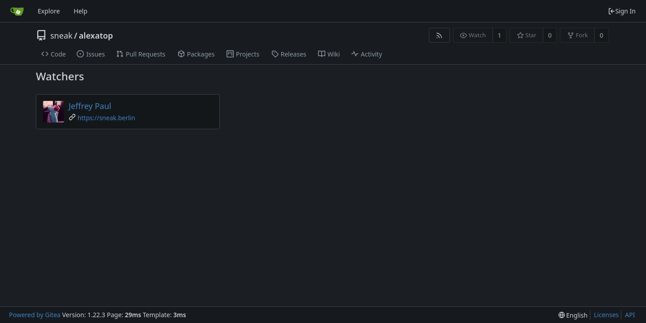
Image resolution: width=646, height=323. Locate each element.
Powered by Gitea (35, 314)
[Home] (17, 11)
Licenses (606, 314)
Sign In (622, 11)
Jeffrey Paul (90, 105)
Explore (49, 11)
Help (80, 11)
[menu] (573, 315)
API (630, 314)
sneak (61, 35)
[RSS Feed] (439, 35)
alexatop (96, 35)
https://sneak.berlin (106, 117)
